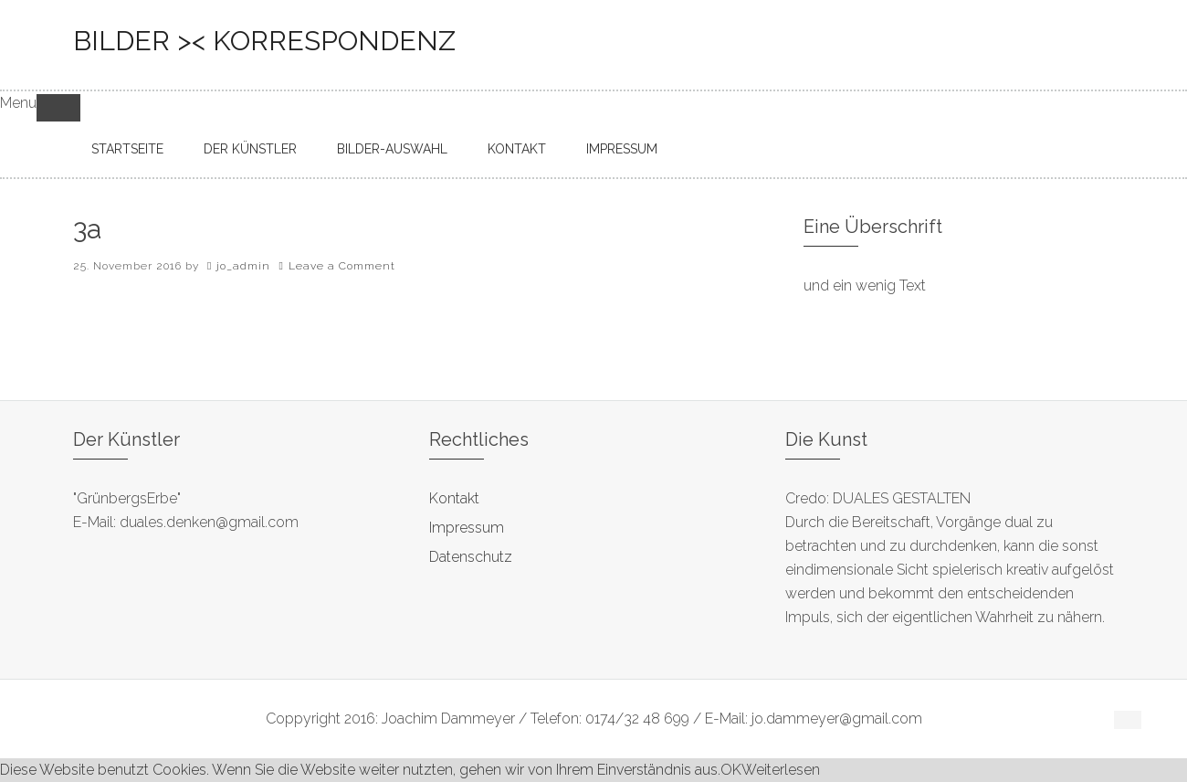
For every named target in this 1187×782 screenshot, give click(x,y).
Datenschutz (470, 556)
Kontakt (454, 498)
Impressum (466, 527)
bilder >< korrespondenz (264, 41)
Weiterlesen (780, 769)
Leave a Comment (342, 265)
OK (730, 769)
